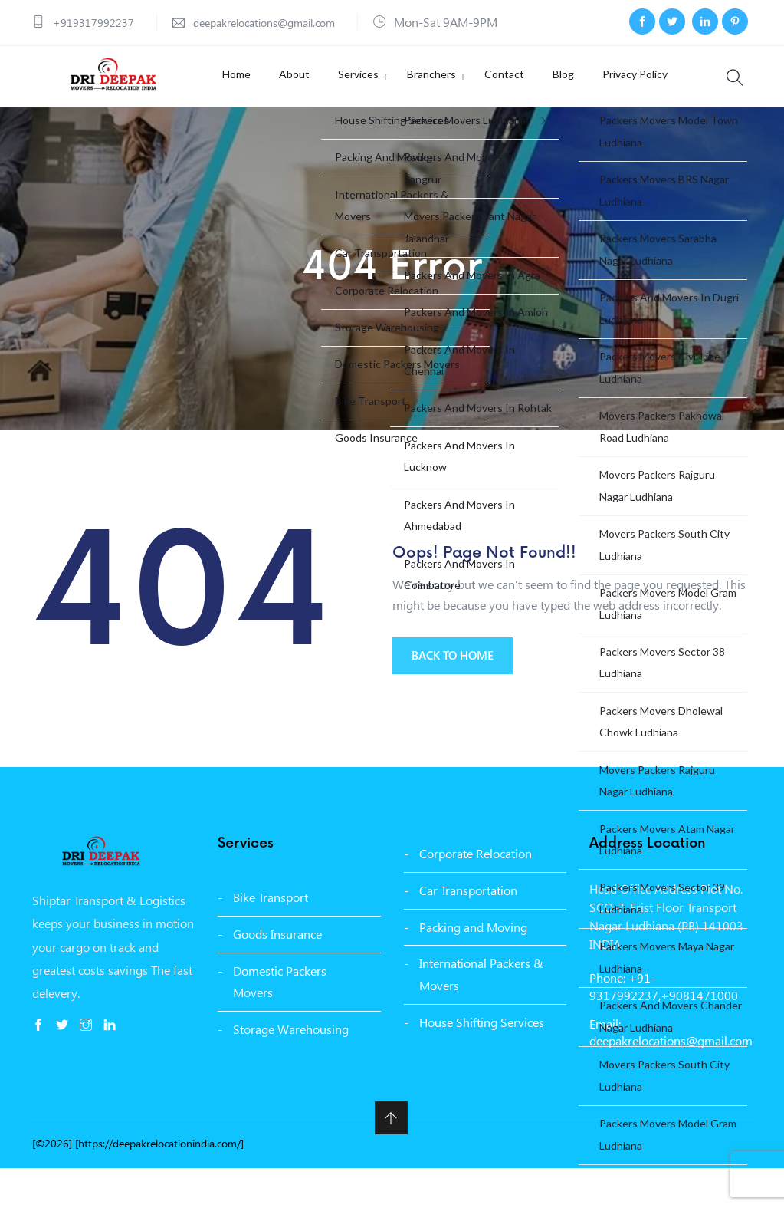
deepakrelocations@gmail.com (283, 22)
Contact (489, 105)
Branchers (423, 105)
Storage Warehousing (291, 1070)
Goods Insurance (277, 974)
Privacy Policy (605, 105)
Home (249, 105)
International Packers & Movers (481, 1015)
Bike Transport (270, 937)
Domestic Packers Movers (279, 1021)
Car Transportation (468, 930)
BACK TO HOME (459, 698)
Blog (541, 105)
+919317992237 (98, 22)
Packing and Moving (473, 967)
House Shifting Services (481, 1062)
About (299, 105)
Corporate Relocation (475, 893)
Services (356, 105)
